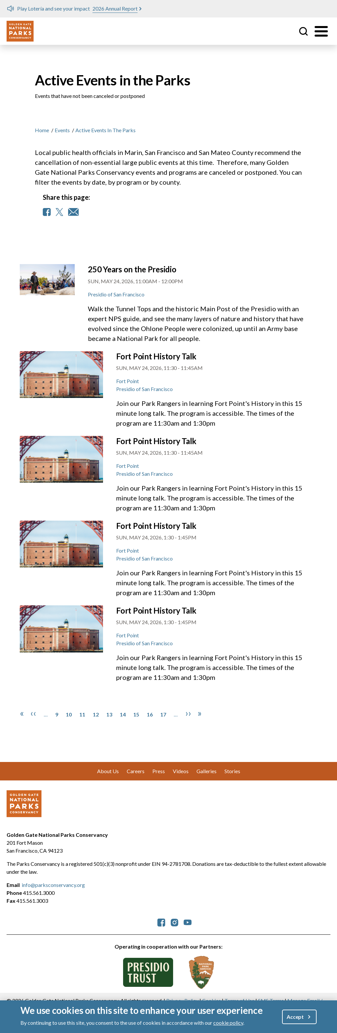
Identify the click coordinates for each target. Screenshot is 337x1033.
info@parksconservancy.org (53, 885)
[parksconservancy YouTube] (188, 922)
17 (163, 714)
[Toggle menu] (321, 31)
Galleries (206, 771)
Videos (181, 771)
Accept (295, 1017)
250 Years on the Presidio (132, 269)
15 (136, 714)
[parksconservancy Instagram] (174, 922)
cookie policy (228, 1022)
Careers (135, 771)
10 (69, 714)
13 (109, 714)
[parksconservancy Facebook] (161, 922)
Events (62, 130)
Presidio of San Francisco (116, 294)
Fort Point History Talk (156, 356)
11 (82, 714)
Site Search (303, 31)
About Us (108, 771)
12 (96, 714)
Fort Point (127, 381)
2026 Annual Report (115, 8)
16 (150, 714)
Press (158, 771)
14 (123, 714)
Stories (232, 771)
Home (42, 130)
